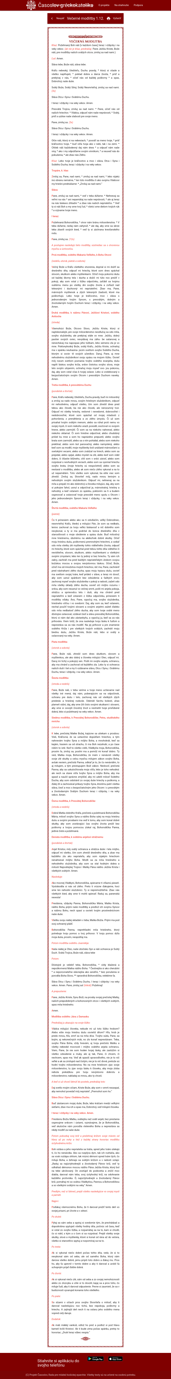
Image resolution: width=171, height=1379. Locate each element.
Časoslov (65, 5)
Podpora (138, 5)
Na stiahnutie (122, 5)
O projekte (104, 5)
